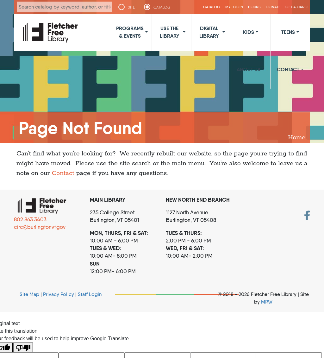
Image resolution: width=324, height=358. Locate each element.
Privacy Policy (58, 294)
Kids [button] (248, 32)
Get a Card (296, 6)
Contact (63, 173)
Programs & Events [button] (130, 32)
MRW (266, 302)
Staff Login (90, 294)
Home (296, 137)
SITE (131, 7)
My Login (234, 6)
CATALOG (162, 7)
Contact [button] (288, 69)
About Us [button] (248, 69)
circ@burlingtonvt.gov (39, 227)
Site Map (29, 294)
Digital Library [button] (209, 32)
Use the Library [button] (169, 32)
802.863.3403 (30, 219)
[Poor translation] (23, 347)
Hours (254, 6)
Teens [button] (288, 32)
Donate (273, 6)
